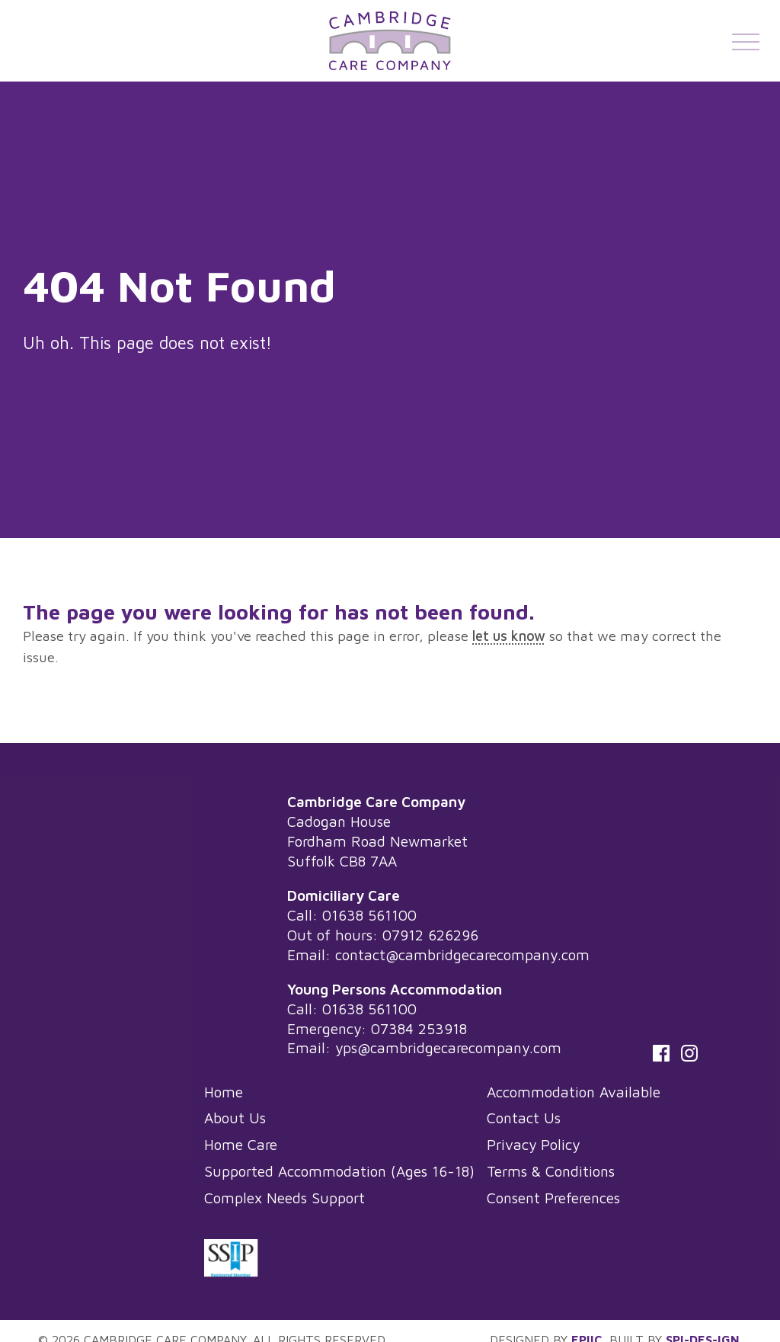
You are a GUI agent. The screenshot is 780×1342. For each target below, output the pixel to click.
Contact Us (524, 1117)
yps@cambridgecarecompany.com (448, 1047)
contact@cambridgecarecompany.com (462, 954)
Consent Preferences (553, 1197)
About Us (235, 1117)
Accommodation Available (573, 1091)
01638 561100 (369, 915)
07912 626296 (430, 934)
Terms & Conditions (551, 1171)
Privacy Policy (533, 1144)
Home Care (240, 1144)
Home (223, 1091)
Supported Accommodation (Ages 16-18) (339, 1171)
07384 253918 (419, 1028)
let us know (508, 635)
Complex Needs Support (284, 1197)
